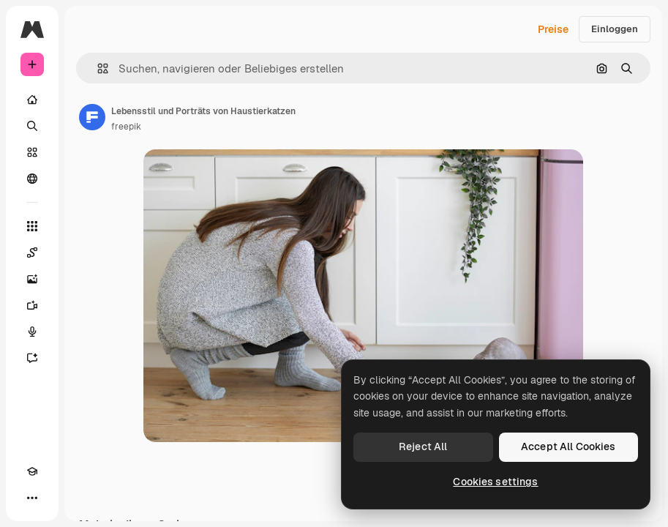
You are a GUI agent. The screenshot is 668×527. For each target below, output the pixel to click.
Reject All (423, 446)
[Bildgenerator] (32, 279)
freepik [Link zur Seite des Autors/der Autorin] (126, 126)
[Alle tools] (32, 226)
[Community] (32, 178)
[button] (97, 68)
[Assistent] (32, 358)
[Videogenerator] (32, 305)
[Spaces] (32, 252)
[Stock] (32, 152)
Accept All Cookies (568, 446)
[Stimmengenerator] (32, 331)
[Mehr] (32, 497)
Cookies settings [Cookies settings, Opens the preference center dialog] (495, 481)
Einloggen (614, 29)
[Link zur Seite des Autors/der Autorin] (92, 117)
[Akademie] (32, 471)
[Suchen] (32, 126)
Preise (553, 29)
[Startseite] (32, 99)
